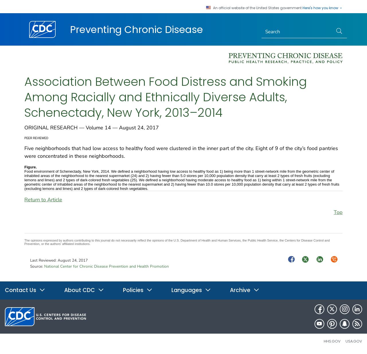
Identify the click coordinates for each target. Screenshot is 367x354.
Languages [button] (191, 290)
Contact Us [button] (25, 290)
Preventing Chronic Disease (136, 29)
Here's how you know (322, 8)
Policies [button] (138, 290)
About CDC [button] (84, 290)
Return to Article (43, 199)
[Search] (297, 32)
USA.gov (353, 341)
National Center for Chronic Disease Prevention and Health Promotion (106, 266)
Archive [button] (244, 290)
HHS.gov (332, 341)
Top (338, 212)
